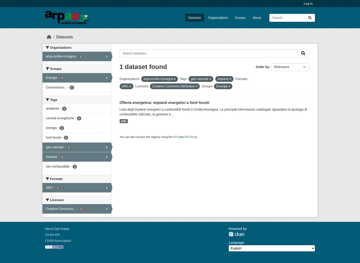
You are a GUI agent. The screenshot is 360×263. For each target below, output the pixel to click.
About (257, 18)
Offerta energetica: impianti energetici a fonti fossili (164, 103)
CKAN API (52, 235)
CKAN (236, 234)
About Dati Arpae (57, 229)
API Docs (190, 137)
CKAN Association (58, 241)
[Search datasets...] (292, 18)
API (175, 137)
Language (236, 242)
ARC (123, 121)
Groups (240, 18)
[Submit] (310, 18)
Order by (262, 67)
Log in (308, 3)
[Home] (49, 37)
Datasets (194, 18)
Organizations (218, 18)
